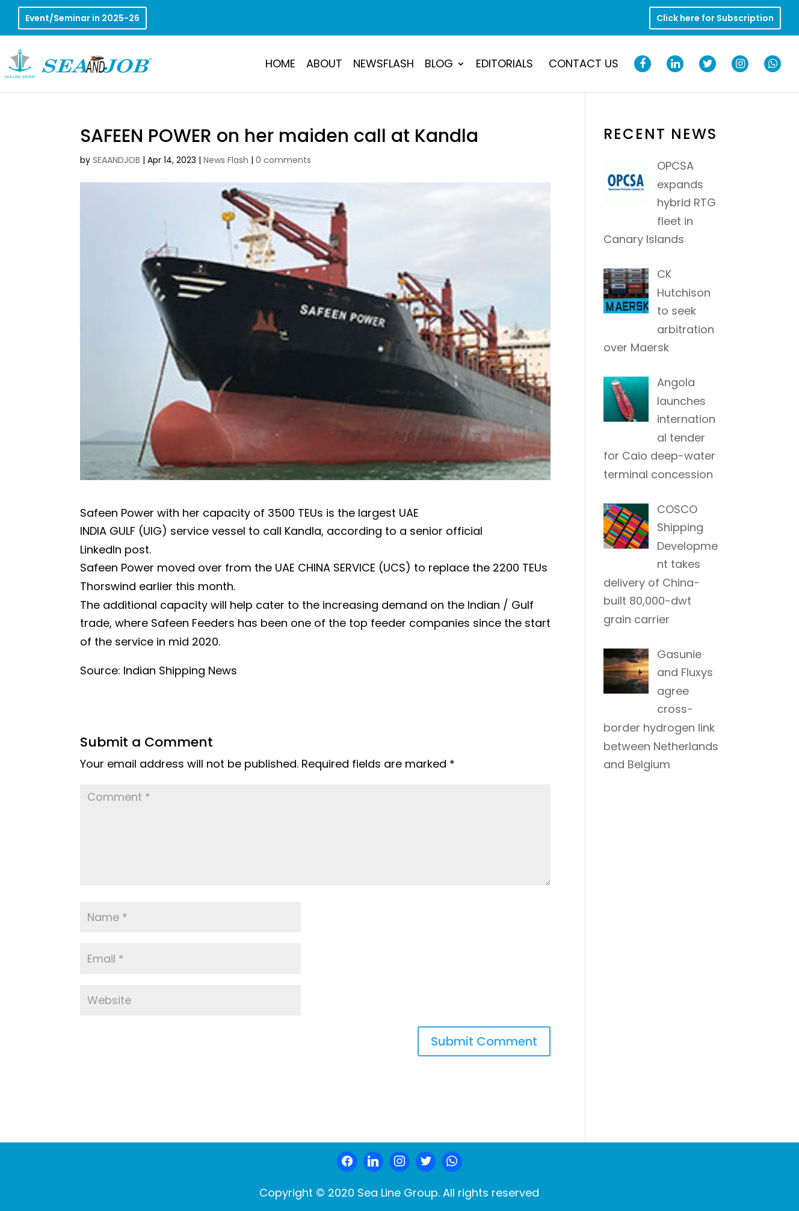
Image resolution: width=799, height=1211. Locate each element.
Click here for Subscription (715, 19)
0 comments (283, 160)
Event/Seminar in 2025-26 (82, 19)
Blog (439, 65)
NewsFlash (383, 65)
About (324, 65)
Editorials (504, 65)
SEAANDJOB (116, 160)
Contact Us (584, 65)
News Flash (225, 160)
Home (280, 65)
